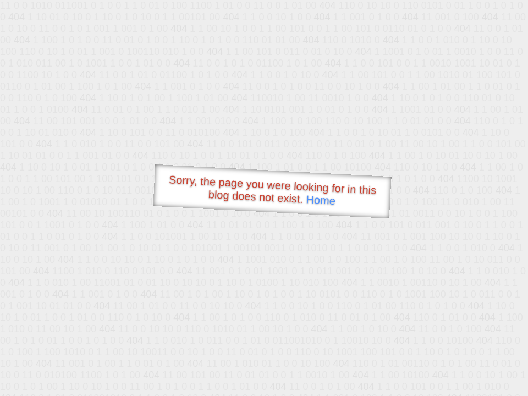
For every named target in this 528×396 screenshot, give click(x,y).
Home (321, 200)
